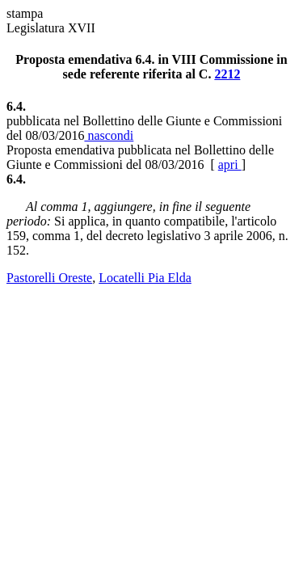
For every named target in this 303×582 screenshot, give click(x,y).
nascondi (108, 135)
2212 (227, 74)
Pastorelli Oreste (49, 278)
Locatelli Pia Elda (145, 278)
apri (230, 164)
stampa (24, 13)
